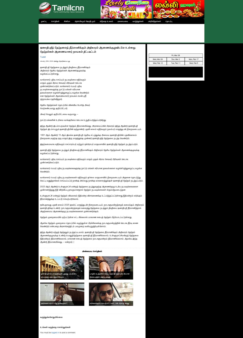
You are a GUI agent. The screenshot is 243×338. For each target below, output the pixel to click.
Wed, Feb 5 (193, 63)
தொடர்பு (169, 21)
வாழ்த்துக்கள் (138, 21)
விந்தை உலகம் (106, 21)
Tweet (43, 57)
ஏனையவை (123, 21)
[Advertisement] (121, 32)
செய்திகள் (55, 21)
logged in (55, 332)
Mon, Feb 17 (194, 59)
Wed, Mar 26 (158, 59)
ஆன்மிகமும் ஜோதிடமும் (85, 21)
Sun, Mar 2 (176, 59)
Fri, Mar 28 (176, 55)
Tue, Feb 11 (175, 63)
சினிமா (67, 21)
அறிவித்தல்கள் (154, 21)
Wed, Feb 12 (158, 63)
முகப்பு (43, 21)
